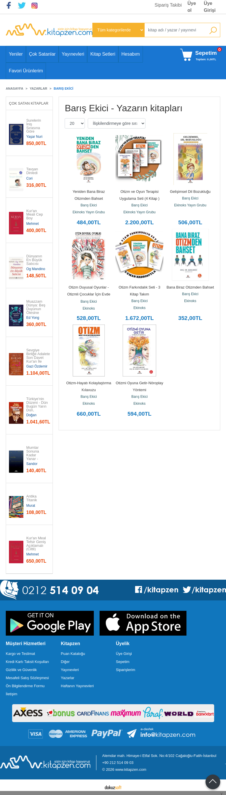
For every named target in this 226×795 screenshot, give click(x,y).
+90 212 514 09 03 (117, 762)
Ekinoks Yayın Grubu (89, 212)
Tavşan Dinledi (32, 171)
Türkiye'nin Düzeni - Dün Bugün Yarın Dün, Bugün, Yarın (37, 406)
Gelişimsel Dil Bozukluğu (190, 191)
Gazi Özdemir (36, 366)
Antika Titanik (32, 498)
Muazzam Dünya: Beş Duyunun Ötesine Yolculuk (36, 309)
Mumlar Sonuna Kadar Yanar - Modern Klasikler (33, 457)
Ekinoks (89, 308)
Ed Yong (32, 318)
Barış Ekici (89, 205)
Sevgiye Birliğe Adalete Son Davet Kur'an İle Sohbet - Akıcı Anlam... (38, 359)
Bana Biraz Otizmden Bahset (190, 287)
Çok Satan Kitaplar (28, 103)
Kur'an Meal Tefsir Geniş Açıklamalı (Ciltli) (36, 543)
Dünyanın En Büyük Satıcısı (34, 260)
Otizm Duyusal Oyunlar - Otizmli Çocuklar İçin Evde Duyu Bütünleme (89, 294)
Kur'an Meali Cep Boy (35, 214)
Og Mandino (35, 269)
